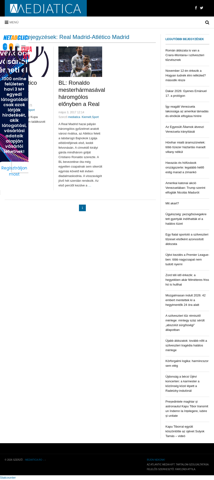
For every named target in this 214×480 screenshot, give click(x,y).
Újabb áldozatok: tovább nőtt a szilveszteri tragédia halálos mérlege (186, 345)
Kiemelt (86, 117)
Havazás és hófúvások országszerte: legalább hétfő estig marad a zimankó (185, 167)
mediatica (74, 117)
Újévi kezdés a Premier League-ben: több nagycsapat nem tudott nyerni (187, 259)
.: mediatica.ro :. (33, 460)
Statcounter (8, 477)
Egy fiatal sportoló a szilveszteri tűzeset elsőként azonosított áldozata (187, 239)
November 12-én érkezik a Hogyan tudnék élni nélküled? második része (186, 75)
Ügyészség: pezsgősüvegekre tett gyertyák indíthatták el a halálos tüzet (186, 218)
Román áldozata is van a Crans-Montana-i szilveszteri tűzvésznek (185, 55)
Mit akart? (172, 203)
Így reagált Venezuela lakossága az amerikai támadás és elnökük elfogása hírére (187, 111)
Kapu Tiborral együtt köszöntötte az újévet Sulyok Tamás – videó (185, 431)
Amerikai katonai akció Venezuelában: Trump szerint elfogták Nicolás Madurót (185, 187)
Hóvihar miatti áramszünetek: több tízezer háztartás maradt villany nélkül (185, 147)
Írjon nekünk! (156, 460)
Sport (31, 110)
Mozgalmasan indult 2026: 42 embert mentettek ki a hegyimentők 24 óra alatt (186, 300)
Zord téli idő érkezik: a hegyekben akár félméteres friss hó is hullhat (187, 279)
